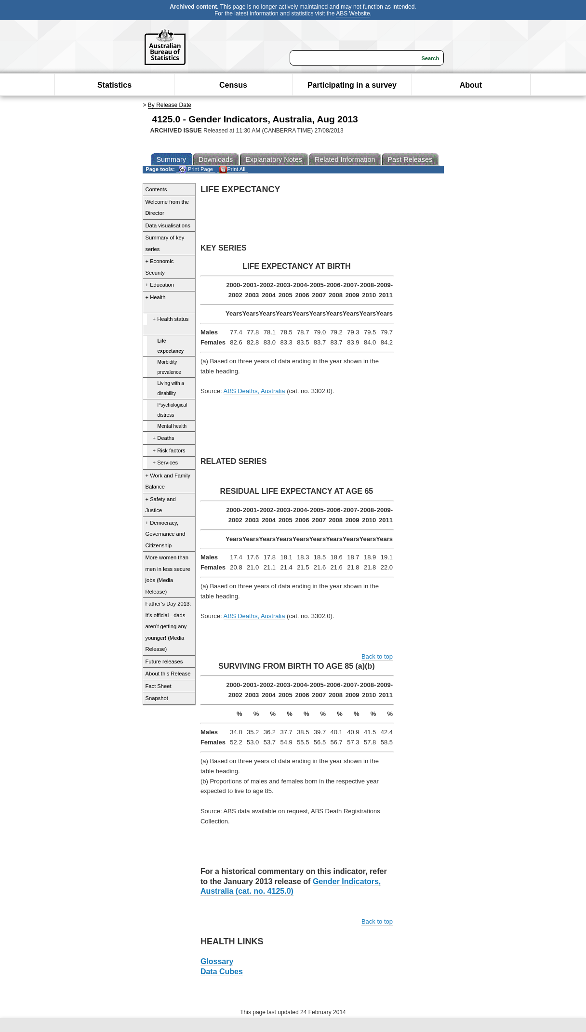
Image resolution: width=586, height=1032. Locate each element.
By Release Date (169, 105)
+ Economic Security (160, 267)
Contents (156, 189)
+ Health (156, 297)
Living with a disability (171, 388)
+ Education (160, 285)
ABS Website (353, 13)
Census (233, 85)
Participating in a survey (352, 85)
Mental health (172, 426)
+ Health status (171, 319)
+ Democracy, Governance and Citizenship (166, 534)
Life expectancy (171, 346)
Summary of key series (165, 243)
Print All (232, 169)
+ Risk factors (169, 450)
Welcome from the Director (167, 207)
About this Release (168, 673)
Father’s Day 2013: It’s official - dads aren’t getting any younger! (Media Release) (168, 626)
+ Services (165, 462)
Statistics (114, 85)
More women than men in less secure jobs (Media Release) (168, 575)
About (471, 85)
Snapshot (157, 698)
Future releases (164, 661)
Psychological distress (172, 410)
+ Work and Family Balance (168, 481)
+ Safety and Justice (161, 505)
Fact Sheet (159, 686)
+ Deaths (163, 438)
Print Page (196, 169)
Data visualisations (168, 225)
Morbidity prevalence (169, 367)
